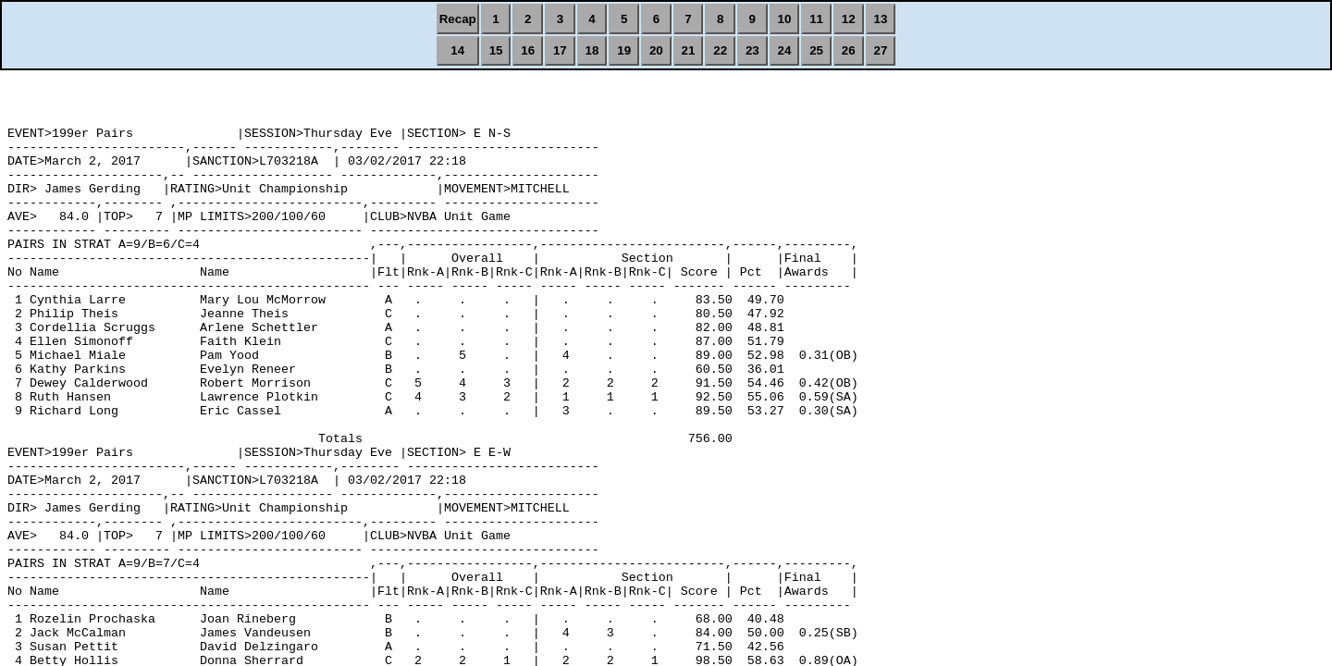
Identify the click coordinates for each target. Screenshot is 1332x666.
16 (528, 50)
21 (689, 50)
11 (816, 19)
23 (752, 50)
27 (881, 50)
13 (881, 19)
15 (496, 50)
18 (592, 50)
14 (457, 50)
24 (785, 50)
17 (560, 50)
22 (720, 50)
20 (656, 50)
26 (849, 50)
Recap (457, 19)
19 (624, 50)
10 (785, 19)
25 (816, 50)
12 (849, 19)
